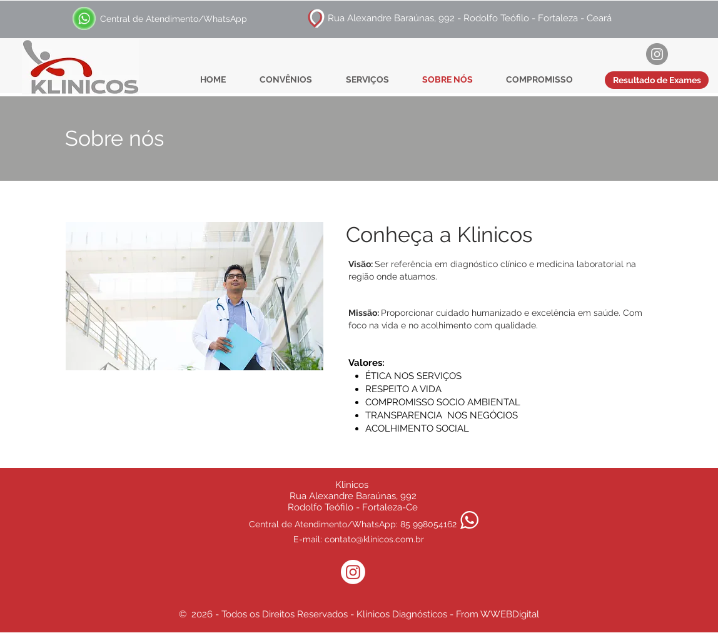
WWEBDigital (509, 614)
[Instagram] (657, 54)
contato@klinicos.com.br (374, 539)
